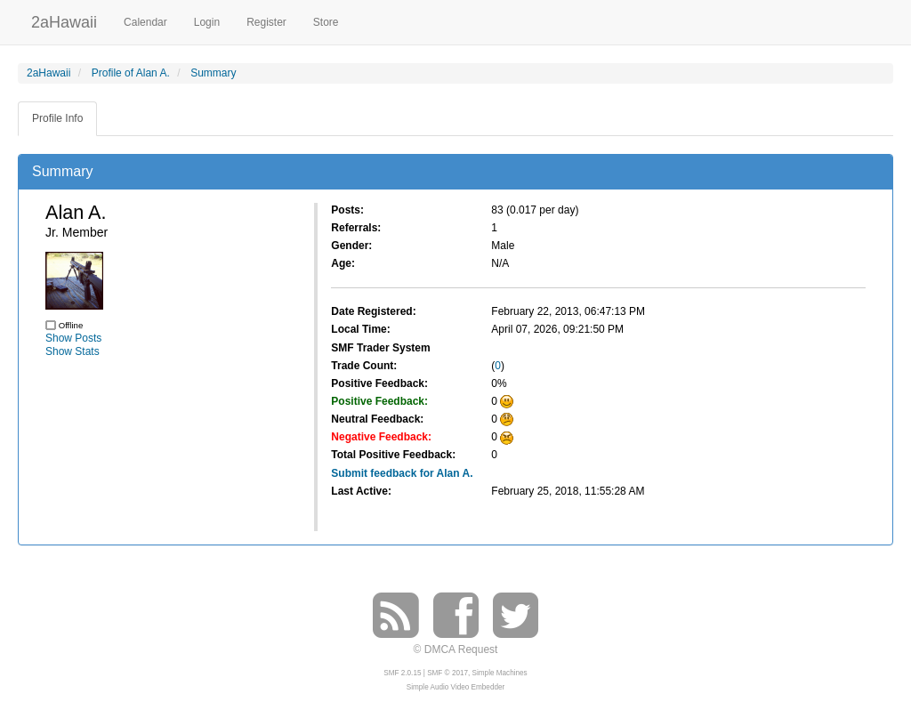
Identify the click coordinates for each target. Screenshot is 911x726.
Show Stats (72, 351)
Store (326, 22)
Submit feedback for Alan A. (401, 473)
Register (266, 22)
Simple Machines (500, 673)
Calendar (145, 22)
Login (207, 22)
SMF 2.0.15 (402, 673)
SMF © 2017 (447, 673)
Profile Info (57, 118)
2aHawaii (64, 20)
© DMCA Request (456, 649)
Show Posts (73, 338)
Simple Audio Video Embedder (455, 687)
